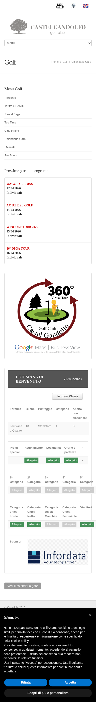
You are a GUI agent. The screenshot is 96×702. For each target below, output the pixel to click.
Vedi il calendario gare (22, 586)
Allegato (31, 460)
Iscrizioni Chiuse (67, 396)
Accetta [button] (70, 682)
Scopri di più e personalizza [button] (48, 693)
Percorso (10, 97)
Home (55, 61)
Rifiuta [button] (26, 682)
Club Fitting (11, 130)
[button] (90, 615)
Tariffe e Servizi (14, 106)
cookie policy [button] (19, 641)
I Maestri (10, 147)
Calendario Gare (15, 139)
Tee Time (10, 122)
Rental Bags (12, 114)
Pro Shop (10, 155)
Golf (65, 61)
